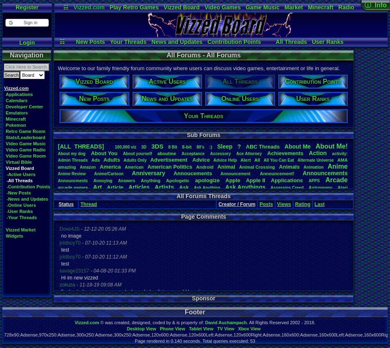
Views (284, 204)
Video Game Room (26, 155)
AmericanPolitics (169, 167)
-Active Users (21, 174)
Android (204, 167)
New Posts (90, 42)
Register (27, 7)
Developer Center (24, 106)
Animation (314, 167)
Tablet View (201, 328)
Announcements (325, 173)
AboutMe (297, 146)
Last (319, 204)
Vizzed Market (21, 229)
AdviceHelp (225, 160)
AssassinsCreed (287, 187)
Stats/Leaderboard (26, 137)
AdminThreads (73, 160)
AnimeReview (72, 174)
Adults (111, 160)
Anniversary (148, 173)
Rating (302, 204)
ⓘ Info (376, 5)
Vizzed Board (182, 7)
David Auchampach (226, 322)
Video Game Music (26, 143)
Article (115, 187)
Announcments (73, 181)
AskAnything (207, 187)
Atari (342, 187)
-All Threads (20, 180)
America (110, 167)
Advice (201, 160)
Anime (338, 166)
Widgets (14, 236)
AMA (342, 160)
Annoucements (193, 173)
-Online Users (21, 205)
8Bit (172, 147)
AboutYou (104, 153)
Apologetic (178, 180)
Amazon (88, 167)
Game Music (262, 7)
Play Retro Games (134, 7)
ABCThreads (263, 147)
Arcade (337, 179)
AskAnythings (245, 187)
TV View (225, 328)
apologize (207, 180)
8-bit (187, 146)
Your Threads (128, 42)
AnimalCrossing (257, 167)
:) (210, 146)
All (257, 160)
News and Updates (176, 42)
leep (224, 146)
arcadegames (73, 187)
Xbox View (249, 328)
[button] (26, 23)
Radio (346, 7)
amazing (67, 167)
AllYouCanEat (279, 160)
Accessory (220, 153)
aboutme (166, 153)
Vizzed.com (89, 7)
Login (27, 42)
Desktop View (141, 328)
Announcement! (277, 173)
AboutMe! (332, 146)
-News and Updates (27, 199)
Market (293, 7)
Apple (232, 180)
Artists (164, 186)
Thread (88, 204)
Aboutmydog (71, 153)
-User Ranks (20, 211)
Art (97, 186)
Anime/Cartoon (109, 174)
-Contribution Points (28, 186)
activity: (340, 153)
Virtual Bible (19, 162)
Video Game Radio (26, 149)
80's (200, 147)
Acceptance (192, 153)
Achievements (285, 153)
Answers (126, 181)
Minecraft (320, 7)
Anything (151, 180)
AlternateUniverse (316, 160)
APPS (314, 181)
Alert (246, 160)
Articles (138, 187)
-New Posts (19, 192)
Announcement (236, 174)
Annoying (103, 181)
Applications (19, 94)
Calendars (17, 100)
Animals (289, 167)
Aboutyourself (137, 153)
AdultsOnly (135, 160)
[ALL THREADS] (81, 146)
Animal (226, 167)
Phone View (172, 328)
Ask (184, 187)
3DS (157, 146)
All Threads (291, 42)
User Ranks (328, 42)
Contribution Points (234, 42)
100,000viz (125, 147)
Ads (95, 160)
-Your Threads (22, 217)
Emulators (17, 112)
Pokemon (16, 125)
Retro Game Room (26, 131)
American (134, 167)
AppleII (255, 180)
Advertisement (169, 160)
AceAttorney (249, 153)
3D (144, 147)
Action (318, 153)
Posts (266, 204)
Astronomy (321, 187)
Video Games (222, 7)
